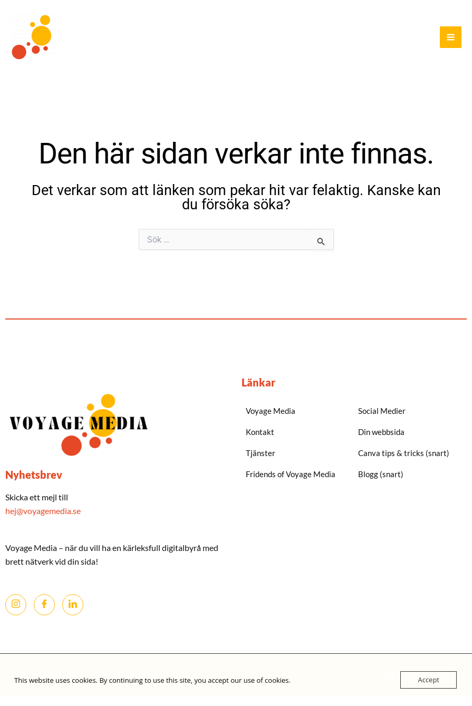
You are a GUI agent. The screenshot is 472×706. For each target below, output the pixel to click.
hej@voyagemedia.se (43, 511)
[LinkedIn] (72, 604)
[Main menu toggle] (450, 37)
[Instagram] (15, 604)
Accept (428, 679)
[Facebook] (44, 604)
